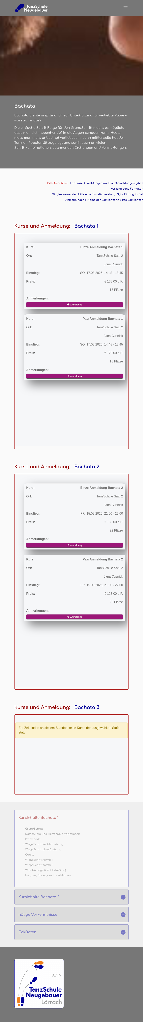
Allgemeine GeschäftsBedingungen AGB (52, 1012)
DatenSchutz (62, 1007)
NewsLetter (25, 987)
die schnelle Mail (29, 982)
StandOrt (24, 977)
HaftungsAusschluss (92, 1007)
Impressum (39, 1007)
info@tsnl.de (35, 900)
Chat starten (34, 896)
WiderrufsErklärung (101, 1012)
